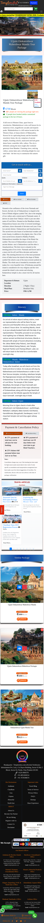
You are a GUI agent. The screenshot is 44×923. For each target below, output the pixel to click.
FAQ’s (33, 796)
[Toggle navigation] (42, 11)
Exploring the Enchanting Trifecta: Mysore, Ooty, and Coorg (30, 500)
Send (22, 194)
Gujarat (11, 796)
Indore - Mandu (13, 315)
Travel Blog (33, 786)
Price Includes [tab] (17, 199)
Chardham (11, 789)
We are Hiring (11, 817)
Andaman (11, 786)
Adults (4, 178)
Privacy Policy (33, 793)
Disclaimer (11, 827)
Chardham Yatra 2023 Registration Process (11, 526)
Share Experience (33, 803)
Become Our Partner (11, 814)
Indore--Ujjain (13, 401)
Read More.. (7, 510)
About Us (11, 810)
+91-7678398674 (23, 2)
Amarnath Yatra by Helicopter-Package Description (10, 499)
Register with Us (11, 821)
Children (24, 178)
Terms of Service (32, 789)
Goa (11, 793)
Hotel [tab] (5, 203)
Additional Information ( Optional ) (12, 184)
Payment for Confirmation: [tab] (13, 433)
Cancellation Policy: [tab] (31, 433)
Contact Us (11, 824)
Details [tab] (5, 199)
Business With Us (8, 915)
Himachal (11, 800)
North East (11, 803)
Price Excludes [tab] (31, 199)
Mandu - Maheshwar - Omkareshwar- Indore (16, 360)
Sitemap (33, 800)
